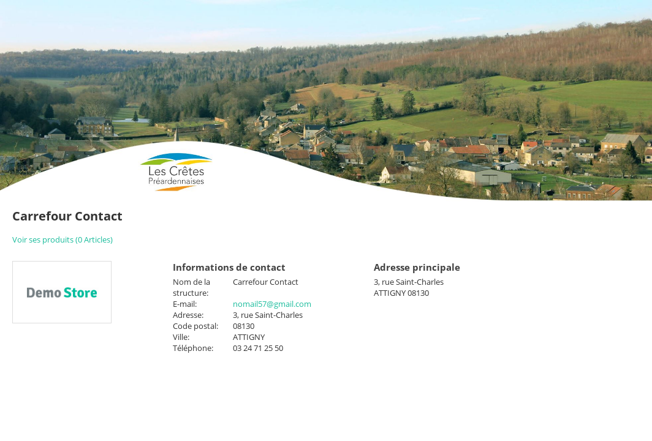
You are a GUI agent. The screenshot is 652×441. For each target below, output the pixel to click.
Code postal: (195, 325)
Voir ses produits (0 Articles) (62, 239)
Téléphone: (193, 347)
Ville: (181, 336)
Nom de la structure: (191, 287)
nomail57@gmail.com (272, 303)
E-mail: (185, 303)
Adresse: (188, 314)
